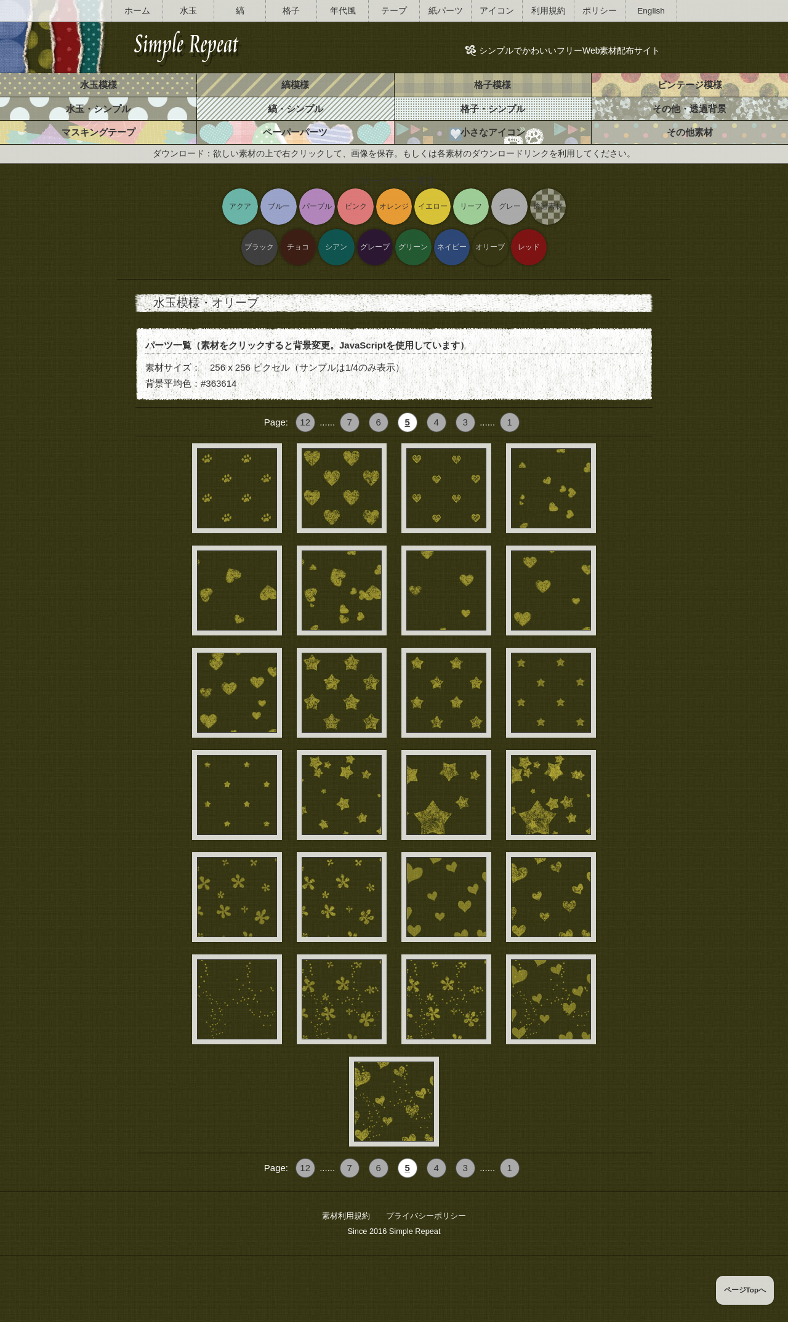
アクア (240, 206)
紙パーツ (445, 10)
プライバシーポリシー (426, 1215)
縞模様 (295, 84)
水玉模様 (98, 84)
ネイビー (452, 247)
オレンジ (394, 206)
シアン (336, 247)
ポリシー (599, 10)
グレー (510, 206)
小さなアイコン (492, 132)
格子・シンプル (492, 108)
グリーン (413, 247)
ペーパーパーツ (295, 132)
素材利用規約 (346, 1215)
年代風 (343, 10)
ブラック (259, 247)
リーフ (471, 206)
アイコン (497, 10)
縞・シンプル (295, 108)
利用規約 (548, 10)
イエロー (433, 206)
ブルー (279, 206)
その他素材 (690, 132)
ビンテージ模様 (689, 84)
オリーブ (490, 247)
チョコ (298, 247)
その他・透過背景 (689, 108)
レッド (529, 247)
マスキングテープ (98, 132)
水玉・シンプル (98, 108)
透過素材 (548, 206)
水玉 (188, 10)
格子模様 (492, 84)
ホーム (137, 10)
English (650, 10)
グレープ (375, 247)
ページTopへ (745, 1290)
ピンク (356, 206)
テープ (394, 10)
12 (305, 422)
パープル (317, 206)
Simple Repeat (415, 1231)
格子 (291, 10)
